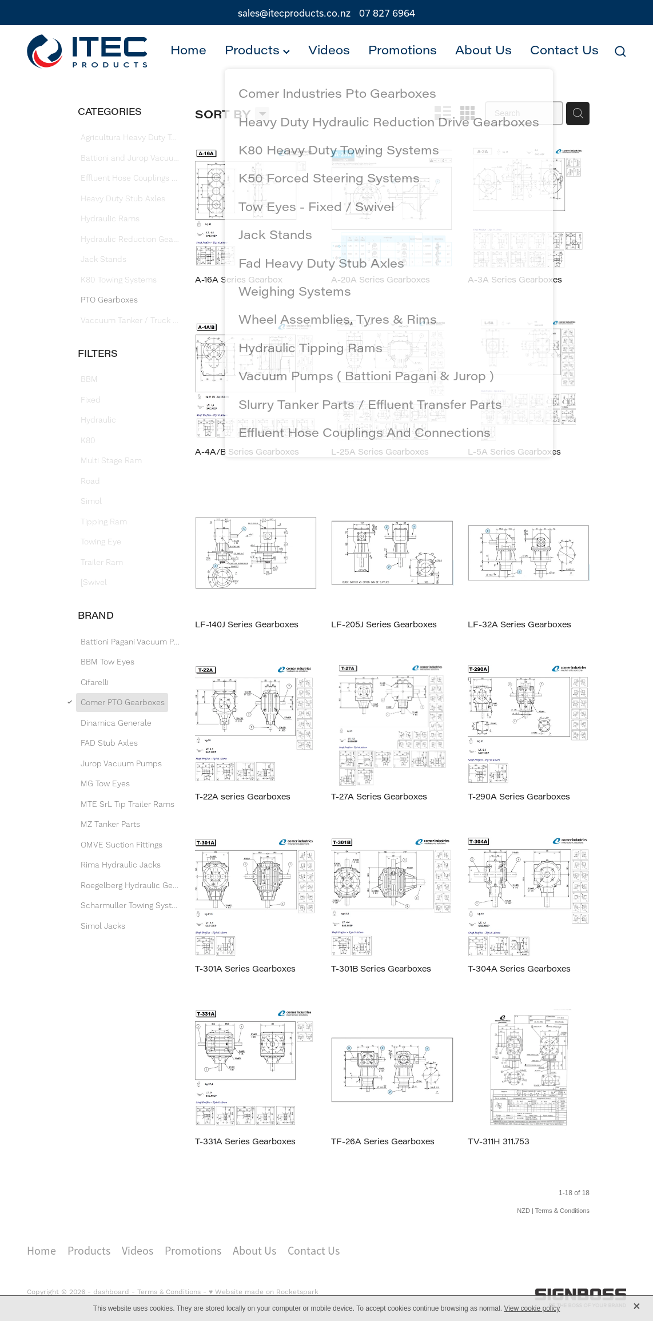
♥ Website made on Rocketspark (263, 1292)
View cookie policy (532, 1308)
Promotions (402, 50)
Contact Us (564, 50)
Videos (329, 50)
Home (188, 50)
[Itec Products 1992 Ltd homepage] (87, 51)
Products (257, 50)
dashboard (111, 1292)
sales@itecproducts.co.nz (294, 12)
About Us (483, 50)
